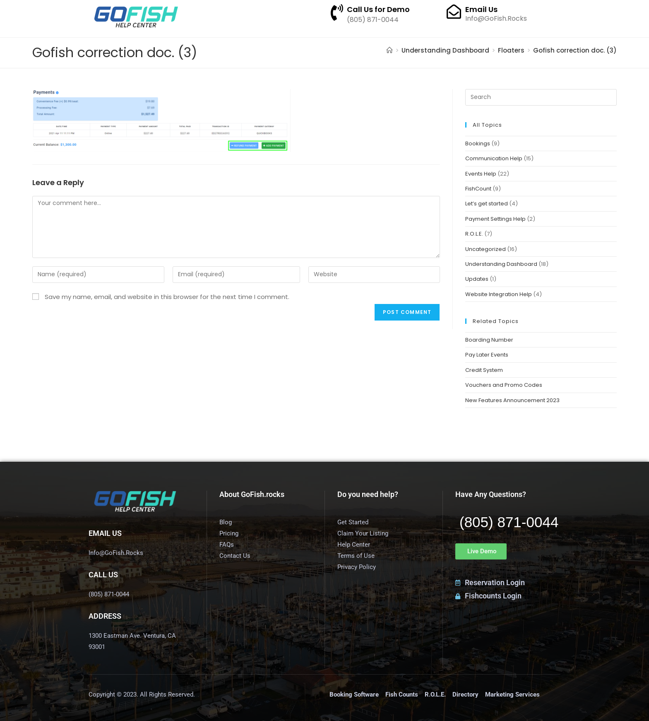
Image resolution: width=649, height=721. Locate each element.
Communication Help (493, 158)
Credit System (484, 370)
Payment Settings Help (495, 219)
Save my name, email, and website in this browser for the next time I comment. (167, 296)
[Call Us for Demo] (337, 12)
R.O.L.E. (474, 234)
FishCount (478, 189)
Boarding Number (489, 340)
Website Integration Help (498, 294)
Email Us (481, 9)
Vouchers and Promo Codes (503, 385)
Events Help (480, 174)
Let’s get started (486, 203)
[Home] (390, 50)
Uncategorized (485, 249)
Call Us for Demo (378, 9)
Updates (476, 279)
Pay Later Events (486, 355)
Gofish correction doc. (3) (575, 50)
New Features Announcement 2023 (512, 400)
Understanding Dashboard (501, 264)
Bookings (477, 143)
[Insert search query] (540, 97)
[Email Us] (454, 11)
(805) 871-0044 (508, 522)
